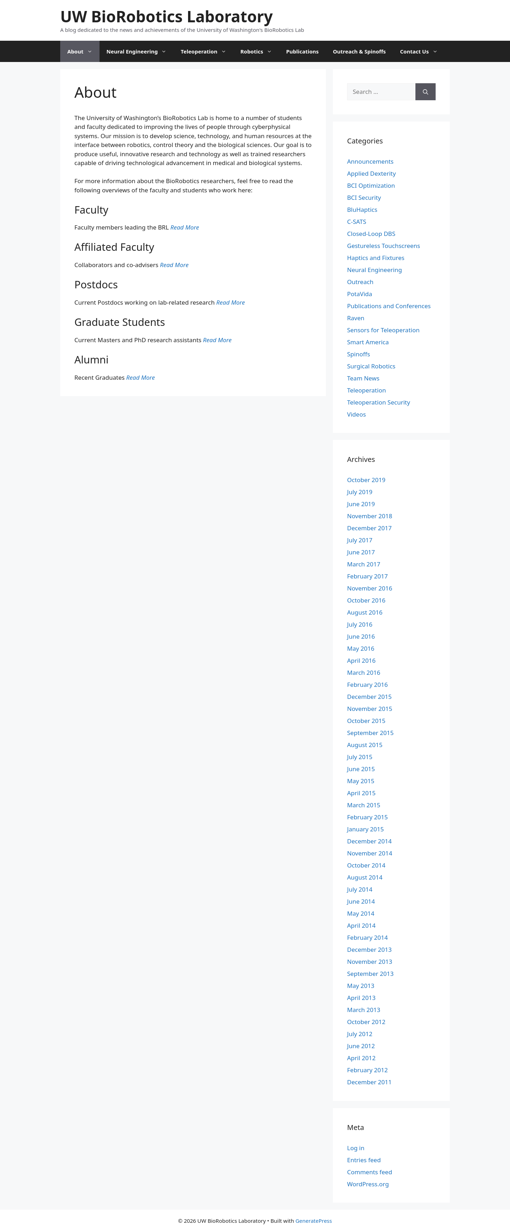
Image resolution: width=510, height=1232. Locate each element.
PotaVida (359, 294)
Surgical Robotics (371, 366)
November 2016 (369, 588)
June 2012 (361, 1046)
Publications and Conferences (389, 306)
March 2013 (363, 1010)
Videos (356, 414)
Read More (184, 227)
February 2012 (367, 1070)
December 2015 (369, 697)
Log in (355, 1148)
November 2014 (369, 853)
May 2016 (360, 648)
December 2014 (369, 841)
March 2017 (363, 564)
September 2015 (370, 733)
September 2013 (370, 974)
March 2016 (363, 672)
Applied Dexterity (371, 173)
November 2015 (369, 709)
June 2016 (361, 636)
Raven (355, 318)
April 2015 (361, 793)
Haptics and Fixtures (375, 258)
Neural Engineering (140, 51)
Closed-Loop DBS (371, 234)
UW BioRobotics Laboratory (166, 16)
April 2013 (361, 998)
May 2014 (360, 913)
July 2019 (360, 492)
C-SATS (356, 221)
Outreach (360, 282)
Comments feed (369, 1172)
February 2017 (367, 576)
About (83, 51)
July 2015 (360, 757)
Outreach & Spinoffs (359, 51)
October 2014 (366, 865)
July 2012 (360, 1034)
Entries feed (364, 1160)
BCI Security (364, 197)
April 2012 (361, 1058)
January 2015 (365, 829)
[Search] (425, 91)
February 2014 (367, 937)
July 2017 (360, 540)
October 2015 (366, 721)
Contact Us (422, 51)
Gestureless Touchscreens (383, 246)
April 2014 (361, 925)
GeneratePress (313, 1220)
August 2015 (364, 745)
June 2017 (361, 552)
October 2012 (366, 1022)
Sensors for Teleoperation (383, 330)
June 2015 (361, 769)
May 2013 (360, 986)
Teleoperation (207, 51)
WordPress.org (368, 1184)
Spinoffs (358, 354)
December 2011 (369, 1082)
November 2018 (369, 516)
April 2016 (361, 660)
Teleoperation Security (378, 402)
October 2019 (366, 480)
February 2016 (367, 684)
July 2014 (360, 889)
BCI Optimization (371, 185)
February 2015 (367, 817)
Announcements (370, 161)
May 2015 (360, 781)
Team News (363, 378)
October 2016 (366, 600)
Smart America (368, 342)
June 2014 (361, 901)
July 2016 (360, 624)
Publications (302, 51)
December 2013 (369, 949)
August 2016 (364, 612)
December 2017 (369, 528)
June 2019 (361, 504)
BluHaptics (362, 209)
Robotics (259, 51)
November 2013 (369, 961)
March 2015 (363, 805)
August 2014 (364, 877)
